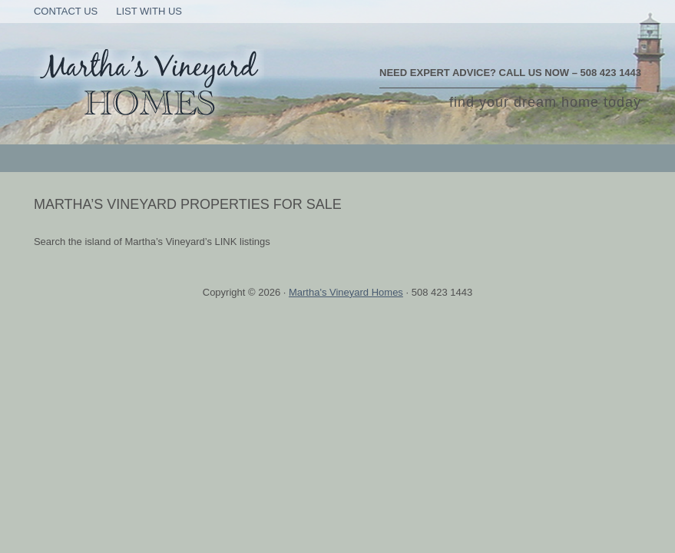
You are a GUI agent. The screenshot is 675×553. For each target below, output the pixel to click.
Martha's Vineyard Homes (346, 292)
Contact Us (66, 11)
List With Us (149, 11)
